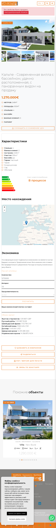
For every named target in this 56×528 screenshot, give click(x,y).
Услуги (39, 484)
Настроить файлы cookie (17, 519)
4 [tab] (26, 459)
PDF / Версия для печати (28, 361)
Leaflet (24, 244)
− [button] (4, 210)
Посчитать (28, 301)
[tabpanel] (28, 429)
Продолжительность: (10, 291)
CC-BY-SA (51, 244)
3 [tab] (23, 459)
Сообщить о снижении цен (28, 128)
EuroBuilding (10, 3)
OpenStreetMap (37, 244)
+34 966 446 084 (35, 497)
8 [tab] (34, 459)
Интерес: (5, 283)
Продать (49, 484)
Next (49, 34)
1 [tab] (19, 459)
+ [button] (4, 207)
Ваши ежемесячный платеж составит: (17, 307)
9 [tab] (36, 459)
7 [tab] (32, 459)
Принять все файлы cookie (16, 513)
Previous (6, 34)
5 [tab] (28, 459)
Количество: (7, 275)
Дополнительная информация (16, 508)
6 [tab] (30, 459)
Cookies (41, 515)
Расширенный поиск (16, 12)
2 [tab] (21, 459)
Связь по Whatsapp (28, 367)
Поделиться (28, 354)
